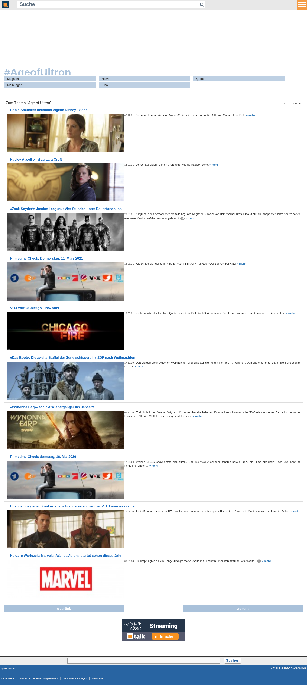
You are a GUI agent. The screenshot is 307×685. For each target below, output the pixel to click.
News (105, 79)
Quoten (201, 79)
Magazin (13, 79)
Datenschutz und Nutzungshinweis (38, 678)
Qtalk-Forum (8, 668)
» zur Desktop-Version (288, 668)
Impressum (7, 678)
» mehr (250, 115)
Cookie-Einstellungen (75, 678)
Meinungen (14, 85)
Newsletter (98, 678)
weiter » (243, 608)
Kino (105, 85)
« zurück (64, 608)
